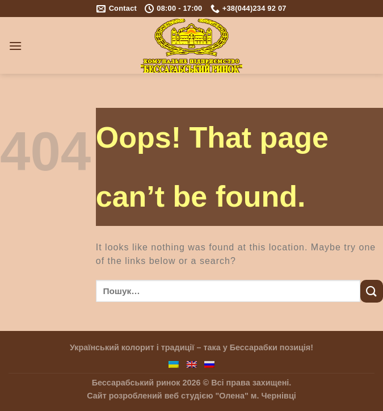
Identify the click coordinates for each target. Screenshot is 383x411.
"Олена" (232, 395)
